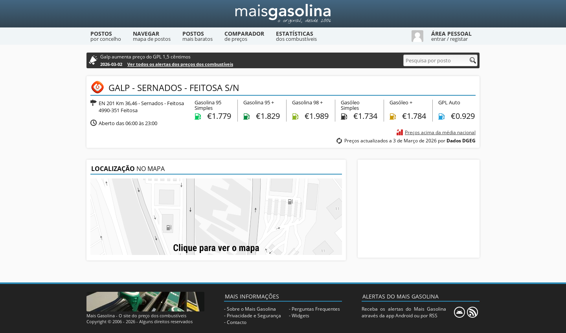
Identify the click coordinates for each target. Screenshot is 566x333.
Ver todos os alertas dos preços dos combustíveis (180, 64)
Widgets (300, 315)
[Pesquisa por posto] (440, 60)
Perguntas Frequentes (316, 309)
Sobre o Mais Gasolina (251, 309)
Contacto (236, 322)
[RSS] (472, 312)
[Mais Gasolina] (283, 14)
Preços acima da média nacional (440, 132)
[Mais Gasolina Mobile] (459, 312)
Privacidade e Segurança (254, 315)
